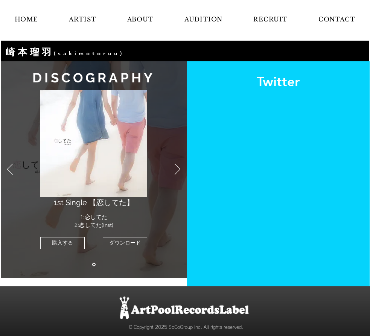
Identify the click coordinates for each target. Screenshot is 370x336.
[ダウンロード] (125, 243)
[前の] (10, 170)
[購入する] (62, 243)
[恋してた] (94, 264)
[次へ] (177, 170)
